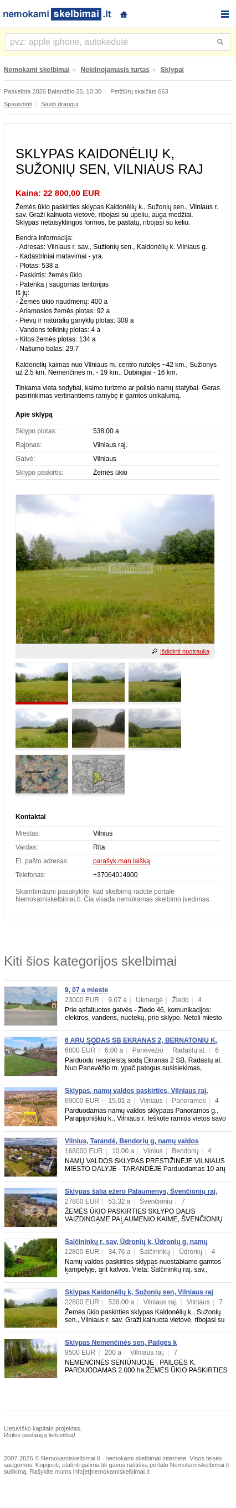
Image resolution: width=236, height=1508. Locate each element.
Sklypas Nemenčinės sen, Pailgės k (121, 1342)
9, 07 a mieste (86, 990)
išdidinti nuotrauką (184, 651)
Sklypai (172, 70)
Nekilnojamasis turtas (115, 70)
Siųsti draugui (59, 104)
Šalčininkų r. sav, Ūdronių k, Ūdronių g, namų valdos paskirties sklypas (136, 1245)
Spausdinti (18, 104)
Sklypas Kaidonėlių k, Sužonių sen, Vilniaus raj (139, 1292)
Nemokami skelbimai (37, 70)
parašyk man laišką (121, 861)
